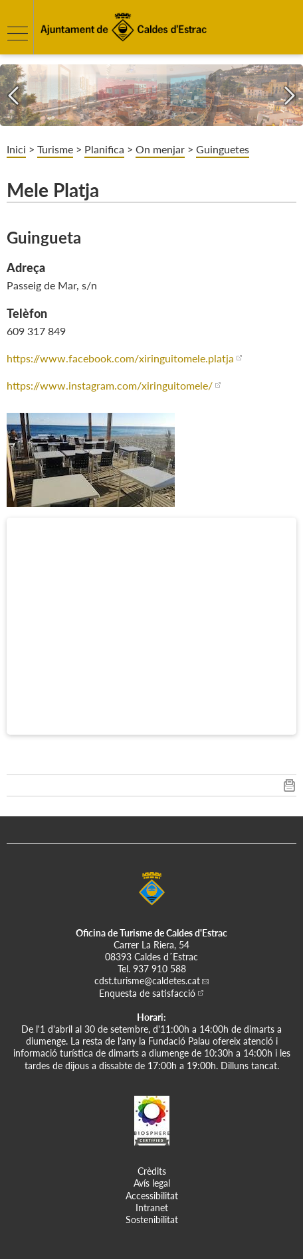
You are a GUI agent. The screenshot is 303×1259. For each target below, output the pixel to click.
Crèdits (152, 1171)
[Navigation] (13, 96)
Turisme (55, 149)
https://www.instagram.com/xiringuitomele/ (110, 385)
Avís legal (152, 1183)
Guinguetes (222, 149)
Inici (16, 149)
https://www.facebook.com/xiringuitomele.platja (120, 358)
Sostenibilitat (152, 1219)
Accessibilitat (152, 1195)
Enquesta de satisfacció (147, 993)
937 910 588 (159, 968)
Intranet (152, 1207)
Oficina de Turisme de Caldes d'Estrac (151, 932)
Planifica (104, 149)
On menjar (160, 149)
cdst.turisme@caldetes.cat (147, 980)
